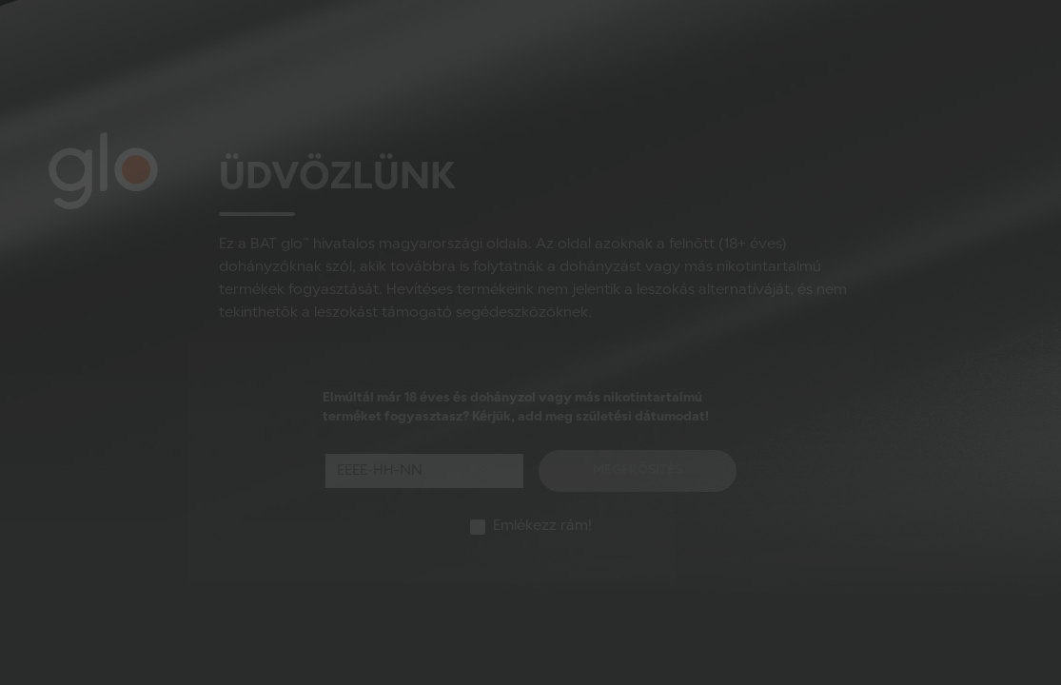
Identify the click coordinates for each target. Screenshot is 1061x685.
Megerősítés (637, 470)
